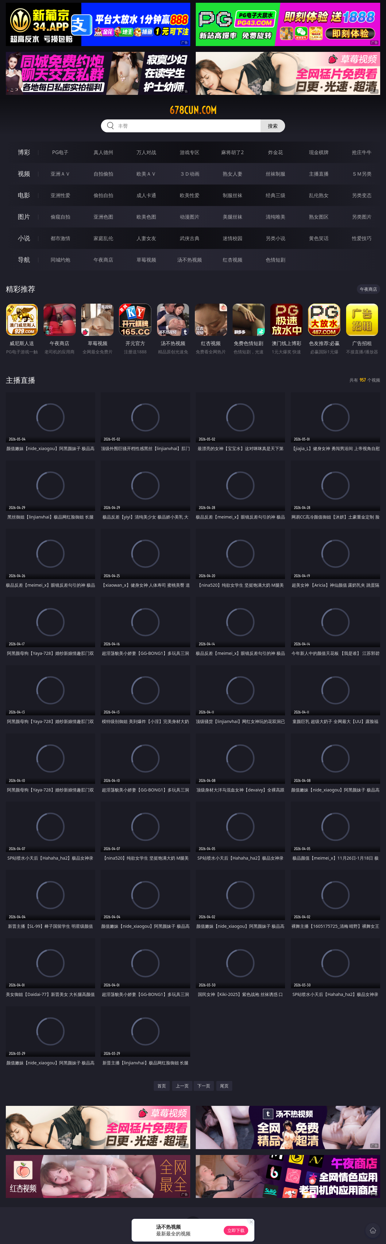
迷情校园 (232, 238)
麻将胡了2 (232, 152)
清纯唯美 (275, 216)
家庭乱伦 (103, 238)
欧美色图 (146, 216)
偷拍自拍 (103, 195)
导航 (24, 259)
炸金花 (275, 152)
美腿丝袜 (232, 216)
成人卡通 (146, 195)
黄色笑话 (319, 238)
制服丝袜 (232, 195)
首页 (161, 1086)
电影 (24, 195)
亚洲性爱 (60, 195)
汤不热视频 (189, 259)
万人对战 (146, 152)
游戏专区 (189, 152)
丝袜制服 (275, 173)
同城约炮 (60, 259)
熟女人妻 (232, 173)
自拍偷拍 (103, 173)
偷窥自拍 (60, 216)
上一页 (182, 1086)
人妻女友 (146, 238)
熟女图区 (319, 216)
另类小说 (275, 238)
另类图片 (362, 216)
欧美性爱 (189, 195)
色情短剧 (275, 259)
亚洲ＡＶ (60, 173)
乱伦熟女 (319, 195)
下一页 (203, 1086)
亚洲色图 (103, 216)
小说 (24, 238)
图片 (24, 216)
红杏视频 (232, 259)
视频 (24, 173)
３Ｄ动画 (189, 173)
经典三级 (275, 195)
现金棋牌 (319, 152)
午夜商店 (103, 259)
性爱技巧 (362, 238)
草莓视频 (146, 259)
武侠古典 (189, 238)
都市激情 (60, 238)
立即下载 (236, 1230)
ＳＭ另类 (362, 173)
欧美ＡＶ (146, 173)
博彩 (24, 152)
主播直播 (319, 173)
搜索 (273, 125)
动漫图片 (189, 216)
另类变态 (362, 195)
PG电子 (60, 152)
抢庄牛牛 (362, 152)
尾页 (224, 1086)
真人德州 (103, 152)
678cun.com (193, 110)
